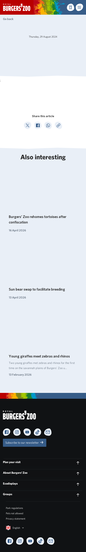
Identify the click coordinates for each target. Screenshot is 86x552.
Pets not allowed (14, 513)
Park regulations (14, 508)
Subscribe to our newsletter (24, 442)
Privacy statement (15, 518)
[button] (79, 7)
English (15, 528)
